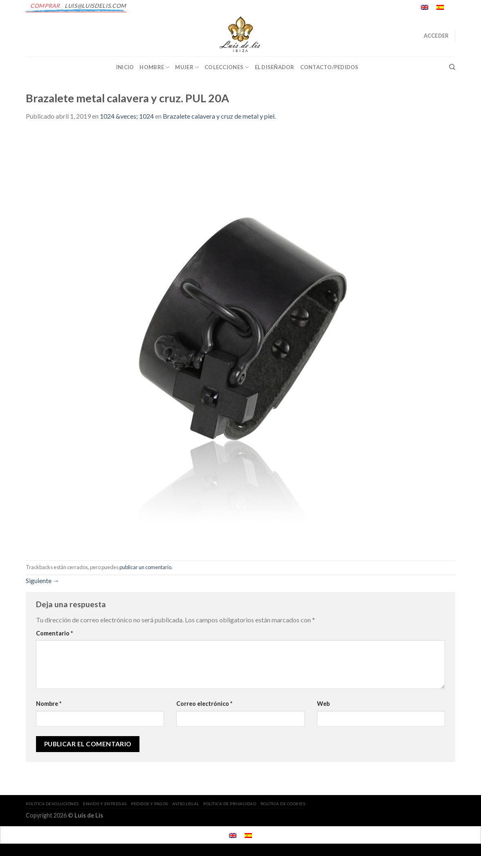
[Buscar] (452, 67)
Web (323, 703)
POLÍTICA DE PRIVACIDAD (229, 803)
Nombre (48, 703)
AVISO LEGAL (185, 803)
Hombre (154, 67)
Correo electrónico (204, 703)
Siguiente (42, 580)
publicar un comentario (145, 567)
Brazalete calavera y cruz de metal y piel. (219, 116)
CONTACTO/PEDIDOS (329, 67)
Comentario (54, 633)
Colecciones (227, 67)
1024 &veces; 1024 (127, 116)
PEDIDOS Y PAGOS (149, 803)
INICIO (125, 67)
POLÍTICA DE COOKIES (283, 803)
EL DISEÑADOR (274, 67)
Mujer (187, 67)
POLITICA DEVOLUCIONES (52, 803)
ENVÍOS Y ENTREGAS (105, 803)
